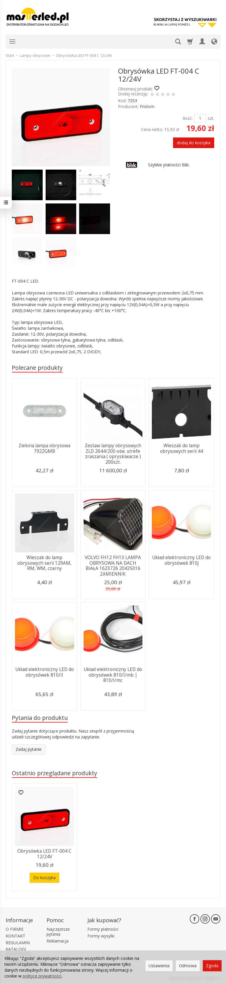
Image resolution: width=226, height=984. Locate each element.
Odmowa (188, 965)
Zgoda (212, 965)
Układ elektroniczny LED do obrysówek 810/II (44, 672)
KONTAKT (15, 936)
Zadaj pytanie (28, 749)
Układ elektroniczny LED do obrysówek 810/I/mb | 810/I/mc (113, 674)
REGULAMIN (18, 942)
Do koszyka (44, 877)
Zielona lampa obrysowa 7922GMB (44, 448)
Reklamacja (57, 941)
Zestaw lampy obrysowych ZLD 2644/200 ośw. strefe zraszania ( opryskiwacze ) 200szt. (113, 454)
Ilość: (187, 118)
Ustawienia (159, 965)
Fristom (147, 106)
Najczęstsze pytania (58, 931)
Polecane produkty (37, 368)
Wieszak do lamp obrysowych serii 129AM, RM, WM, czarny (44, 562)
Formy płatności (102, 929)
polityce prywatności (42, 976)
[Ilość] (200, 118)
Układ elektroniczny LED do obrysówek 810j (181, 560)
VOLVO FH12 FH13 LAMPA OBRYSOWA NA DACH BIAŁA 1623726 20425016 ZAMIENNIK (113, 565)
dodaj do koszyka (193, 142)
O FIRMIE (15, 929)
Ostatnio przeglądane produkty (54, 773)
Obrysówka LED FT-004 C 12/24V (44, 853)
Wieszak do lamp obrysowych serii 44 (181, 448)
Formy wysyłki (100, 936)
